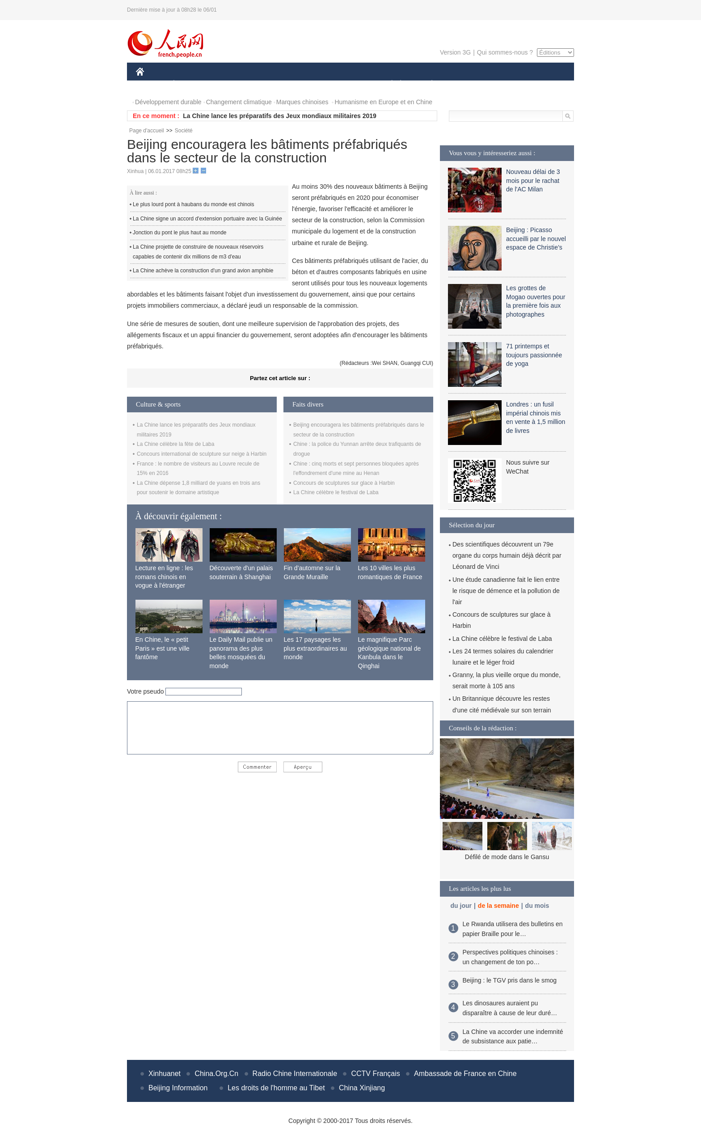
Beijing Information (178, 1088)
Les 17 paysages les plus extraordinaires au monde (315, 648)
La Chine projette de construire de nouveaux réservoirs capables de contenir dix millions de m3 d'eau (198, 252)
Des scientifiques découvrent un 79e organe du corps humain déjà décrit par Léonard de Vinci (507, 555)
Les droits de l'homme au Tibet (276, 1088)
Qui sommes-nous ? (505, 52)
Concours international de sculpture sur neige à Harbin (201, 454)
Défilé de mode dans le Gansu (507, 856)
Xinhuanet (164, 1073)
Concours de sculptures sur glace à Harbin (344, 483)
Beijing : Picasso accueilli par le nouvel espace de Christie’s (536, 238)
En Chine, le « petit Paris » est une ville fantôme (162, 648)
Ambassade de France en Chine (465, 1073)
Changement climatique (239, 102)
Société (184, 130)
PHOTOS (542, 84)
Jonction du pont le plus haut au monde (179, 232)
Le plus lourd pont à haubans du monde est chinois (193, 204)
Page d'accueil (146, 130)
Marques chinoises (302, 102)
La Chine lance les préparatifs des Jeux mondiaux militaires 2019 (279, 115)
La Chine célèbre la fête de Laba (175, 444)
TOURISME (501, 84)
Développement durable (168, 102)
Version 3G (455, 52)
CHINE (151, 84)
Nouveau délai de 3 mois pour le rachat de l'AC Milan (533, 180)
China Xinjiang (362, 1088)
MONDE (231, 84)
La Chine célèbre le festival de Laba (336, 492)
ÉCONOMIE (190, 84)
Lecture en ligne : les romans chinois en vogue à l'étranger (164, 576)
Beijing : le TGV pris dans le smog (510, 980)
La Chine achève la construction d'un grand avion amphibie (203, 270)
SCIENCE (308, 84)
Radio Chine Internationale (295, 1073)
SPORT (463, 84)
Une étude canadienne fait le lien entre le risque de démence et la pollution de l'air (506, 591)
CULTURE (348, 84)
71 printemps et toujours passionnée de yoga (534, 355)
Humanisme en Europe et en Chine (383, 102)
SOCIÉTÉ (387, 84)
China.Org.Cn (216, 1073)
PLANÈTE (427, 84)
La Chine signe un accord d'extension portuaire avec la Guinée (207, 219)
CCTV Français (375, 1073)
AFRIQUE (268, 84)
